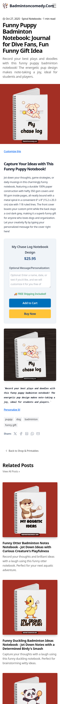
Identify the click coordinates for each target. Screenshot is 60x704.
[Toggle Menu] (54, 6)
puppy (8, 419)
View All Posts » (11, 471)
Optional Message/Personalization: (29, 268)
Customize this (12, 151)
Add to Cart (30, 303)
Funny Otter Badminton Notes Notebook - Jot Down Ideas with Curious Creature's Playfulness (27, 547)
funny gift (10, 425)
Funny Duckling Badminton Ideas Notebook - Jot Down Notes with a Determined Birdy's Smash (29, 645)
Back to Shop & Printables (22, 451)
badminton (31, 419)
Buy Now (30, 314)
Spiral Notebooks (31, 18)
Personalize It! (12, 409)
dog (18, 419)
